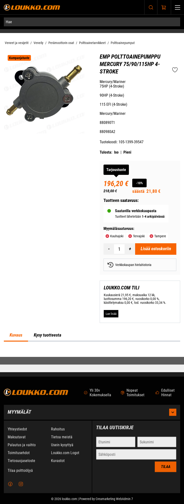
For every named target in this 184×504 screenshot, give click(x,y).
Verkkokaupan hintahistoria (129, 265)
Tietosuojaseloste (21, 464)
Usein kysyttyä (62, 448)
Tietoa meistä (61, 440)
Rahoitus (58, 433)
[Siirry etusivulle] (32, 7)
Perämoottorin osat (61, 43)
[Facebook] (10, 487)
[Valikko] (177, 7)
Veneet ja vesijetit (17, 43)
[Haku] (150, 7)
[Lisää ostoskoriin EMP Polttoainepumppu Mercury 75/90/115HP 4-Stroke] (155, 249)
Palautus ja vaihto (22, 448)
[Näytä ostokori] (163, 7)
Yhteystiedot (17, 433)
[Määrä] (119, 249)
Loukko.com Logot (65, 456)
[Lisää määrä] (130, 249)
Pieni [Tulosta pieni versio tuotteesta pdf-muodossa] (127, 152)
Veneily (38, 43)
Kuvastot (58, 464)
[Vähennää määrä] (109, 249)
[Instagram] (21, 487)
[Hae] (92, 21)
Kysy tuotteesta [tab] (47, 335)
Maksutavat (17, 440)
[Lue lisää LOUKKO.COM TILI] (111, 313)
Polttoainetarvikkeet (92, 43)
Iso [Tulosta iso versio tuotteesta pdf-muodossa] (116, 152)
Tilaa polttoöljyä (20, 474)
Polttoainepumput (123, 43)
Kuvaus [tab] (16, 335)
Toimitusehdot (19, 456)
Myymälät (92, 416)
